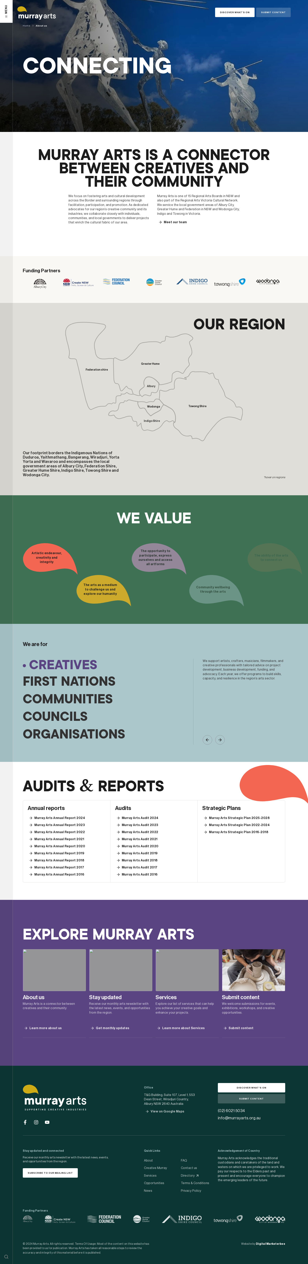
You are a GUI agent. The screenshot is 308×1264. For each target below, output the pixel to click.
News (148, 1190)
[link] (40, 283)
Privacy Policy (191, 1190)
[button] (6, 1256)
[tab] (108, 666)
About (148, 1160)
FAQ (184, 1160)
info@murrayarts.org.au (239, 1118)
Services (150, 1175)
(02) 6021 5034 (231, 1111)
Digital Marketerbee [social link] (270, 1244)
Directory (188, 1175)
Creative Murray (155, 1168)
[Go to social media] (25, 1122)
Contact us (189, 1168)
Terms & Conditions (195, 1183)
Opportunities (154, 1183)
